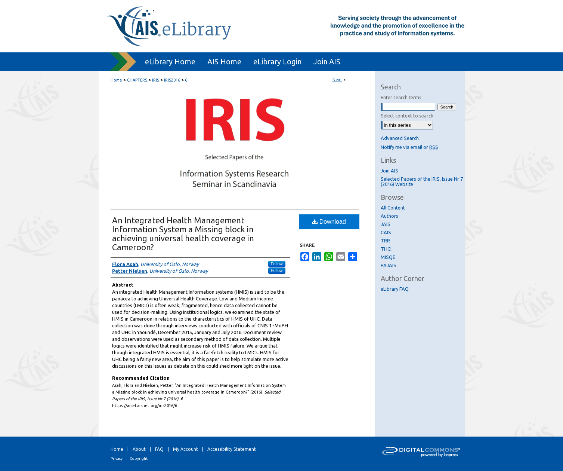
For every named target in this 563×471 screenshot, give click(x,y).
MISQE (388, 257)
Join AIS (389, 170)
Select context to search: (407, 115)
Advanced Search (400, 138)
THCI (386, 248)
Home (116, 80)
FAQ (159, 449)
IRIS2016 (172, 80)
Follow (277, 264)
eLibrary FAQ (395, 288)
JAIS (385, 224)
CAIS (386, 232)
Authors (389, 215)
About (139, 449)
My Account (185, 449)
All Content (393, 207)
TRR (385, 240)
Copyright (139, 458)
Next (337, 79)
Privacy (117, 458)
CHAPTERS (137, 80)
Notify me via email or (409, 147)
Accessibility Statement (231, 449)
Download (329, 221)
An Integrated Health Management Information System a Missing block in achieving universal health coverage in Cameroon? (183, 233)
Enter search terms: (402, 97)
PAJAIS (388, 265)
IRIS (155, 80)
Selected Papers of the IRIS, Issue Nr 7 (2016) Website (422, 181)
